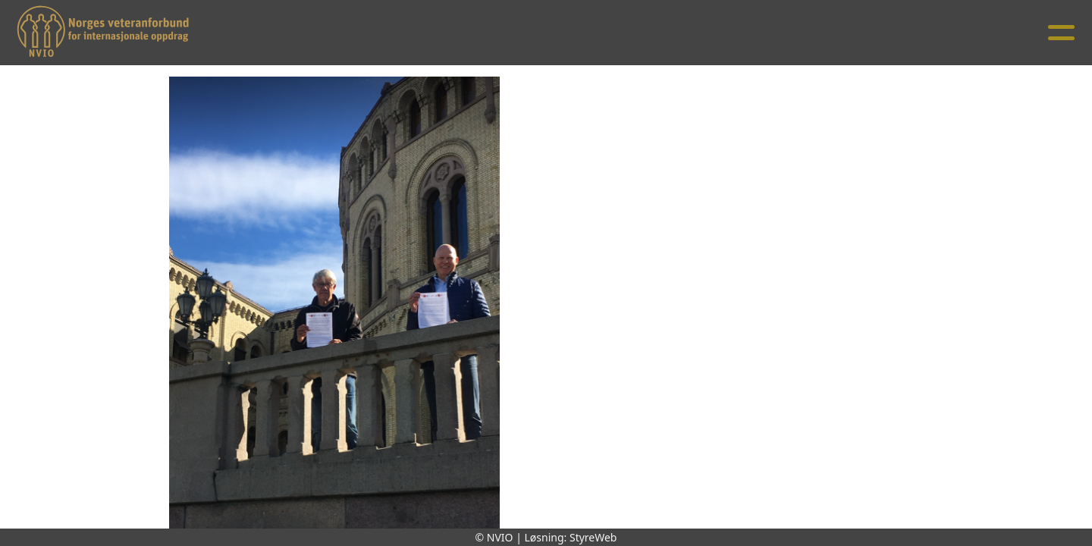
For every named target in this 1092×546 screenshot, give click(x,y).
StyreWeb (593, 537)
